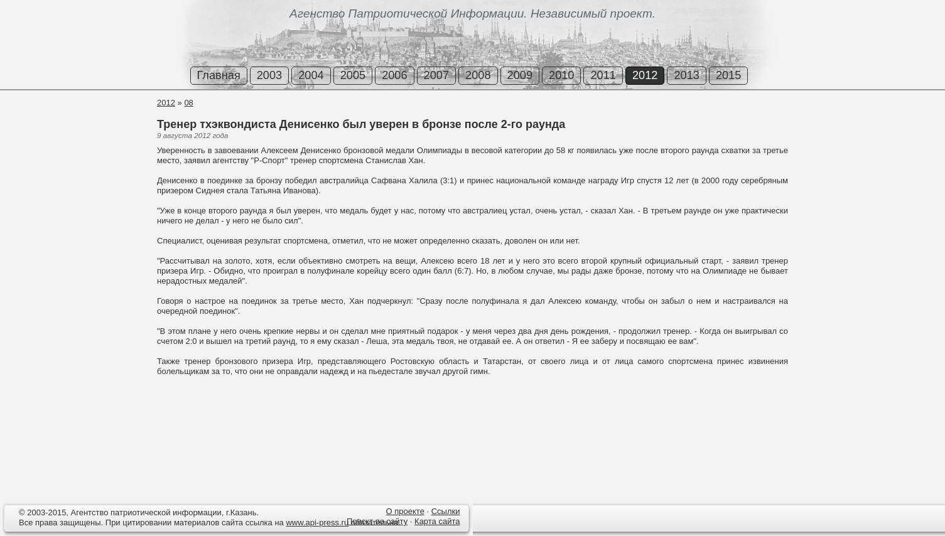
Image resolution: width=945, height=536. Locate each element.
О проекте (405, 511)
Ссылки (445, 511)
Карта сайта (437, 521)
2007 (436, 75)
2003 (269, 75)
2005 (352, 75)
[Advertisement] (75, 144)
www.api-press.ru (317, 522)
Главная (218, 75)
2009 (519, 75)
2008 (477, 75)
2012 (644, 75)
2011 (602, 75)
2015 (728, 75)
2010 (561, 75)
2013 (686, 75)
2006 (394, 75)
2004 (310, 75)
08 (188, 102)
